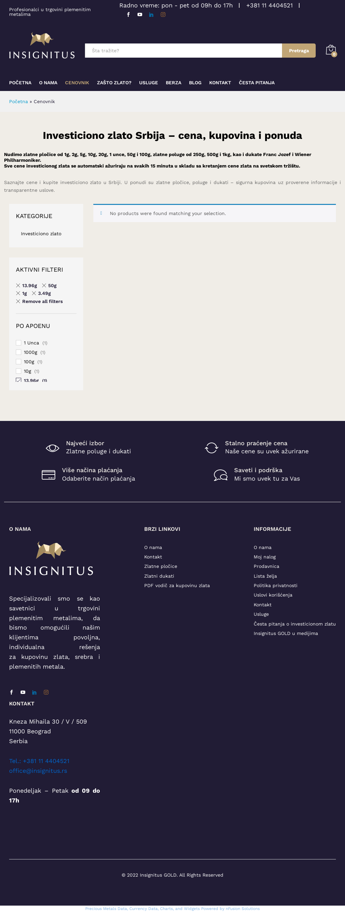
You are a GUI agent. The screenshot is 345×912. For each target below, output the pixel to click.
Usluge (148, 82)
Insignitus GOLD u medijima (286, 633)
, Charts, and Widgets (179, 908)
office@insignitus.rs (38, 770)
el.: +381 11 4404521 (40, 760)
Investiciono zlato (41, 233)
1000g (30, 352)
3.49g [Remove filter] (44, 293)
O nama (153, 547)
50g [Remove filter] (52, 285)
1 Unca (31, 342)
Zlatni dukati (159, 576)
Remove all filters (42, 301)
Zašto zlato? (114, 82)
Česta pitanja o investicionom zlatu (295, 624)
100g (29, 361)
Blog (195, 82)
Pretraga (299, 50)
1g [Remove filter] (24, 293)
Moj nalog (265, 556)
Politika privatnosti (275, 585)
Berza (173, 82)
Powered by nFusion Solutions (230, 908)
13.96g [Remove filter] (29, 285)
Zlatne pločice (160, 566)
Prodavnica (266, 566)
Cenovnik (77, 82)
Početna (20, 82)
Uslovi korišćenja (273, 595)
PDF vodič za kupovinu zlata (177, 585)
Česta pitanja (257, 82)
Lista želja (265, 576)
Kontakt (220, 82)
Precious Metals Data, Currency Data (121, 908)
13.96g (31, 380)
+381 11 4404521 (269, 5)
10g (27, 371)
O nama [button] (48, 82)
